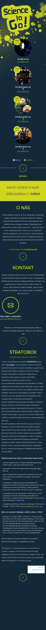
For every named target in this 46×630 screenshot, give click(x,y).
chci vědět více (23, 62)
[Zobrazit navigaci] (42, 5)
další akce (23, 176)
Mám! (35, 194)
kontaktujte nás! (31, 249)
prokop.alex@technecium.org (31, 506)
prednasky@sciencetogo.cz (10, 319)
